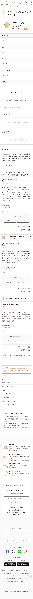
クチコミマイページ (7, 386)
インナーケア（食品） (12, 543)
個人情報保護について (9, 573)
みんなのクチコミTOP (8, 379)
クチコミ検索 (5, 383)
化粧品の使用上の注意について (23, 570)
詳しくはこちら (12, 161)
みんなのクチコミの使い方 (9, 397)
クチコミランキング (7, 390)
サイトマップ (24, 581)
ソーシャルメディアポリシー (24, 578)
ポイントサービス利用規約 (8, 578)
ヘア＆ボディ (22, 540)
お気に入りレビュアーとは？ (12, 108)
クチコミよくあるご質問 (8, 401)
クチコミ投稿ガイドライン (9, 405)
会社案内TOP (5, 570)
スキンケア (10, 540)
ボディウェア (23, 543)
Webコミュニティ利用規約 (24, 576)
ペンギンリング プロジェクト (12, 581)
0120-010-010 (19, 490)
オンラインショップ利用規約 (9, 576)
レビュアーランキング (8, 394)
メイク (16, 540)
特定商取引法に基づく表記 (22, 573)
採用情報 (12, 570)
